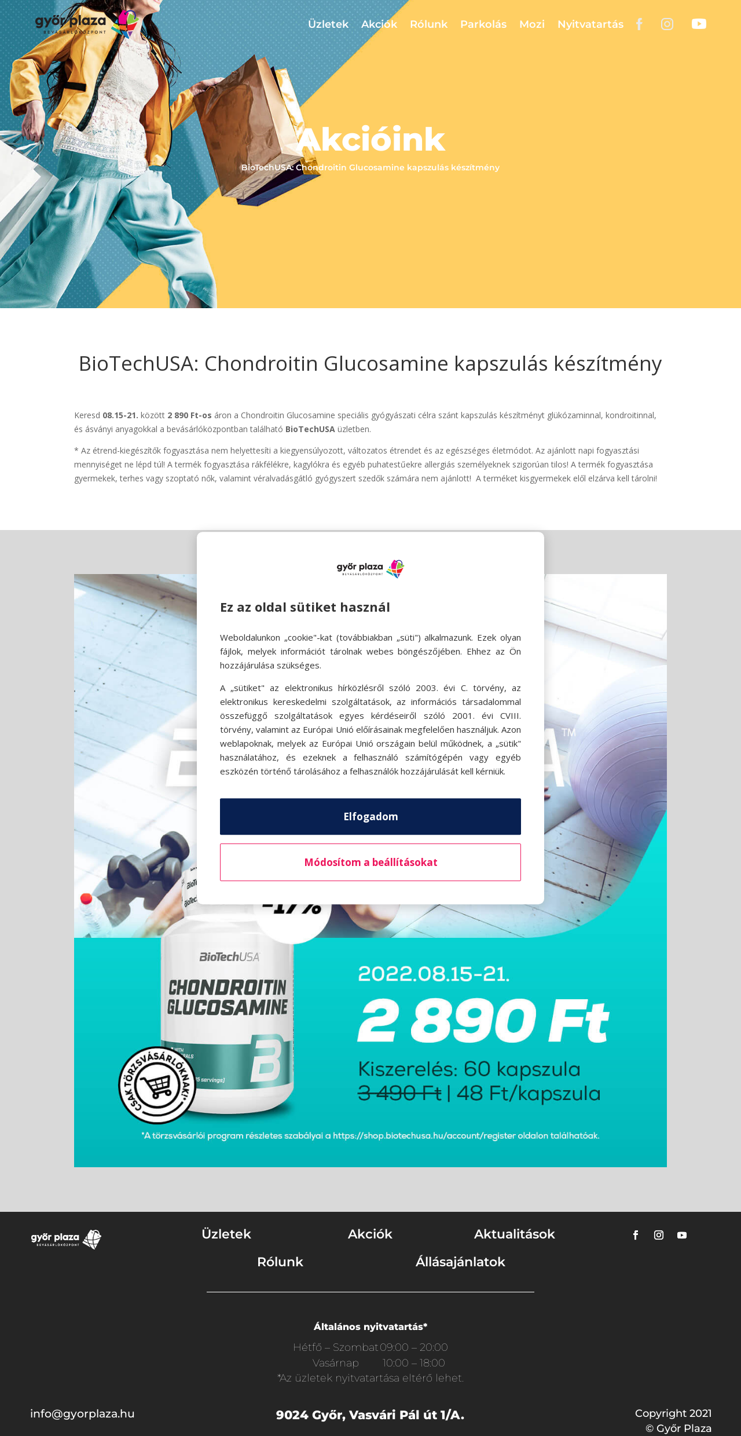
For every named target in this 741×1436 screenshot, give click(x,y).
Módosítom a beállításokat (371, 862)
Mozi (532, 24)
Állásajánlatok (460, 1262)
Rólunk (428, 24)
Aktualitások (514, 1234)
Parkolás (483, 24)
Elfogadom (370, 816)
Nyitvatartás (590, 24)
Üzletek (328, 24)
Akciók (379, 24)
